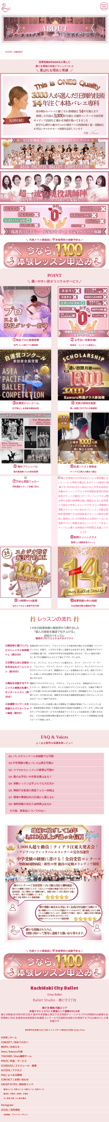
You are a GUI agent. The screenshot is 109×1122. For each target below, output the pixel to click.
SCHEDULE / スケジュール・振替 (19, 1066)
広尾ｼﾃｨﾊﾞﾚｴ (39, 1089)
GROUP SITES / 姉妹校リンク (17, 1084)
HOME (8, 52)
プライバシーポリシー (20, 1115)
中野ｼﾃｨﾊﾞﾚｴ (29, 1089)
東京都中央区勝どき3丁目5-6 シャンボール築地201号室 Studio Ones (55, 1030)
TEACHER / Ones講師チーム (16, 1056)
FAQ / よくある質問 (11, 1075)
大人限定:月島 (9, 1098)
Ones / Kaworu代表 (12, 1052)
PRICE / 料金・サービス (14, 1061)
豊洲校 (6, 1094)
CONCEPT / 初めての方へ (14, 1042)
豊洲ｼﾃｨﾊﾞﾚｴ (8, 1089)
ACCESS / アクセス (11, 1070)
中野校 (19, 1094)
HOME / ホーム (9, 1037)
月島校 (12, 1094)
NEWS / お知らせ (10, 1047)
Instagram (7, 1105)
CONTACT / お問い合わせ (15, 1079)
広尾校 (25, 1094)
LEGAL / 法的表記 (10, 1110)
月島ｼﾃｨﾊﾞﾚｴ (18, 1089)
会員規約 (7, 1115)
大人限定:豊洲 (20, 1098)
